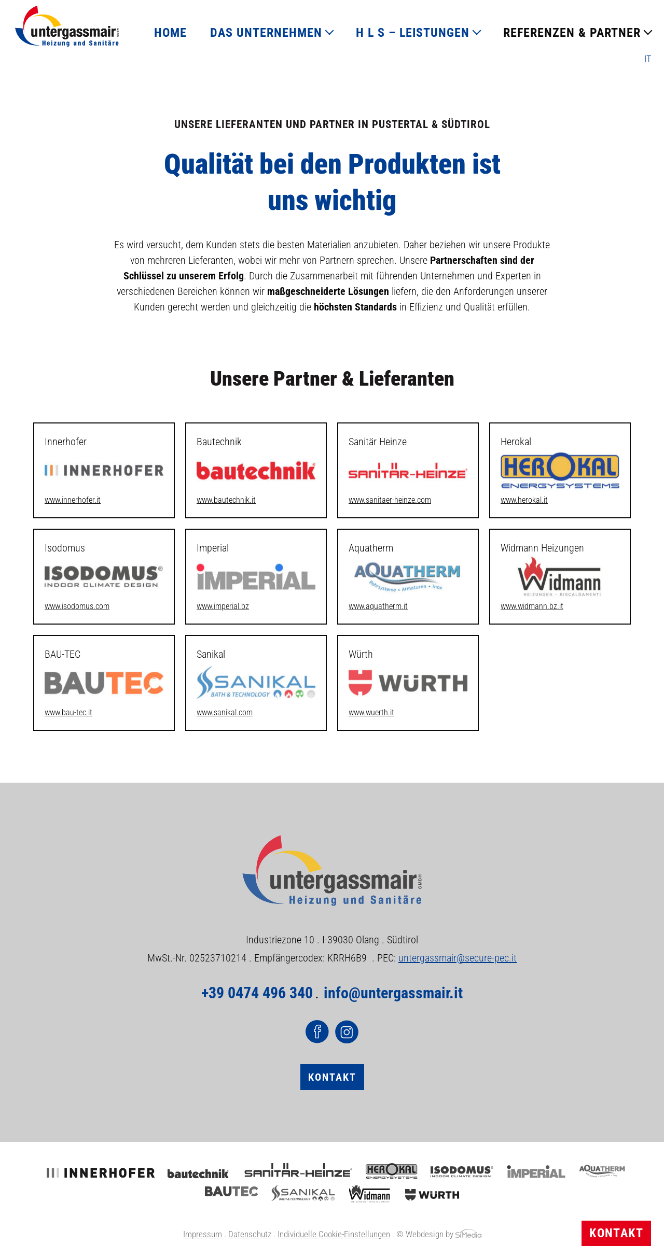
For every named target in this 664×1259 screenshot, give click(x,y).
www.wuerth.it (371, 712)
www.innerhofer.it (73, 500)
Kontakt (616, 1233)
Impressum (202, 1234)
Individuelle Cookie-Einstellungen (334, 1234)
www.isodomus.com (77, 606)
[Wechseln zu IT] (647, 58)
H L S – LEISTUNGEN (412, 32)
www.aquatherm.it (378, 606)
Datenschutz (249, 1234)
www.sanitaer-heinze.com (390, 500)
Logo (67, 26)
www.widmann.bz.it (532, 606)
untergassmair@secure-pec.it (457, 958)
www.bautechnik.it (226, 500)
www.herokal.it (524, 500)
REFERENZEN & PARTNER (572, 32)
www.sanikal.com (225, 712)
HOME (170, 32)
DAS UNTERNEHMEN (266, 32)
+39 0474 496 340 (257, 993)
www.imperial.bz (223, 606)
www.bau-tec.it (68, 712)
